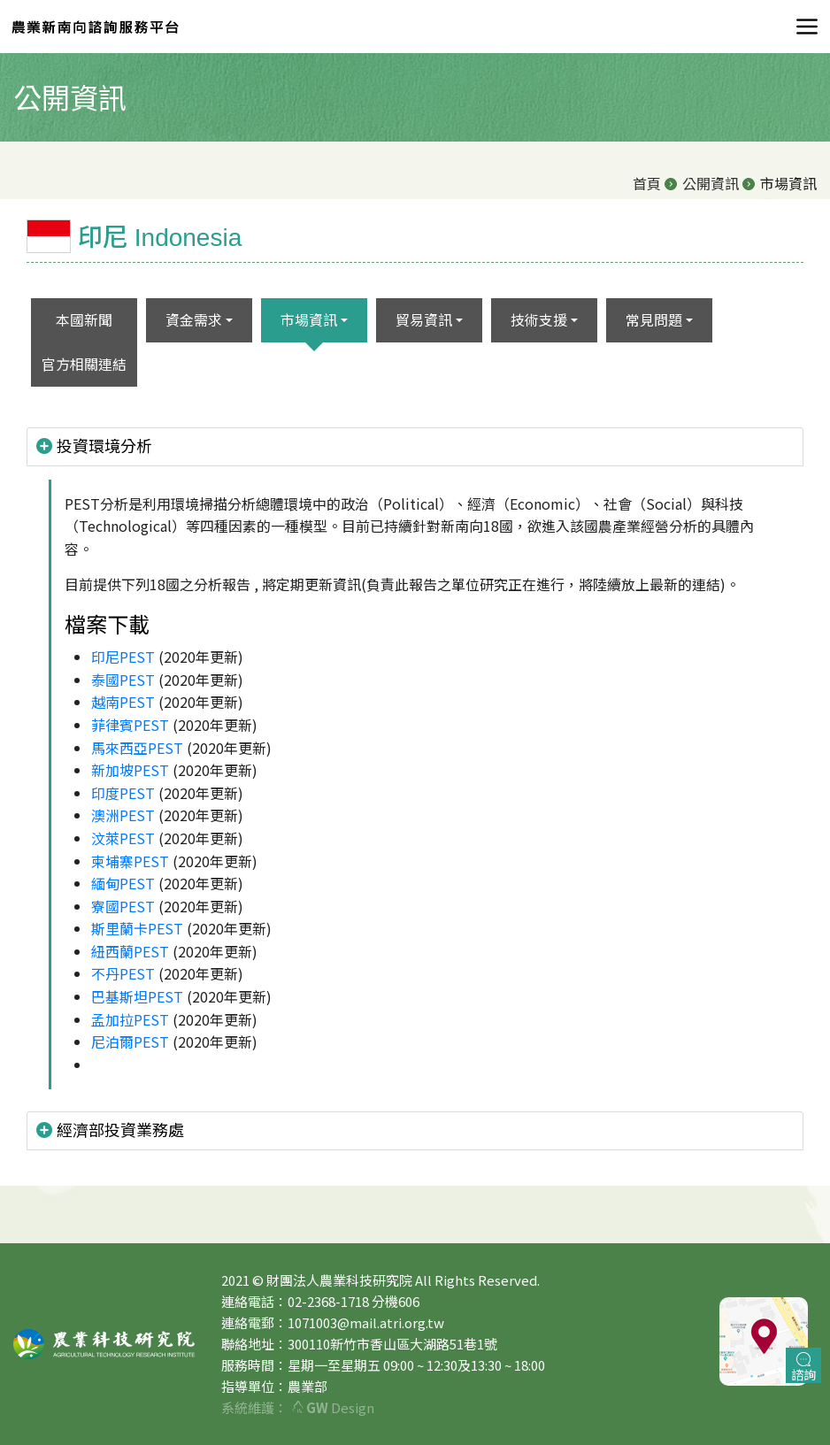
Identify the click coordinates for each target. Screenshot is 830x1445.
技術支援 (539, 319)
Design (333, 1407)
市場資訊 (309, 319)
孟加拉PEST (130, 1019)
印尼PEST (123, 656)
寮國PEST (123, 906)
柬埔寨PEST (130, 861)
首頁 (647, 183)
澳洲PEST (123, 815)
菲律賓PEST (130, 724)
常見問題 (654, 319)
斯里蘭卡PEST (137, 928)
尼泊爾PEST (130, 1041)
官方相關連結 (84, 363)
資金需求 (193, 319)
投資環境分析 (94, 446)
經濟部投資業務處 (110, 1130)
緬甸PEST (123, 883)
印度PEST (123, 792)
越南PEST (123, 701)
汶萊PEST (123, 838)
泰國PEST (123, 679)
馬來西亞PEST (137, 747)
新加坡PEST (130, 769)
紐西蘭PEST (130, 951)
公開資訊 (710, 183)
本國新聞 (84, 319)
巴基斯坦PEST (137, 996)
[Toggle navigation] (801, 26)
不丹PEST (123, 973)
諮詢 (803, 1367)
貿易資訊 (424, 319)
